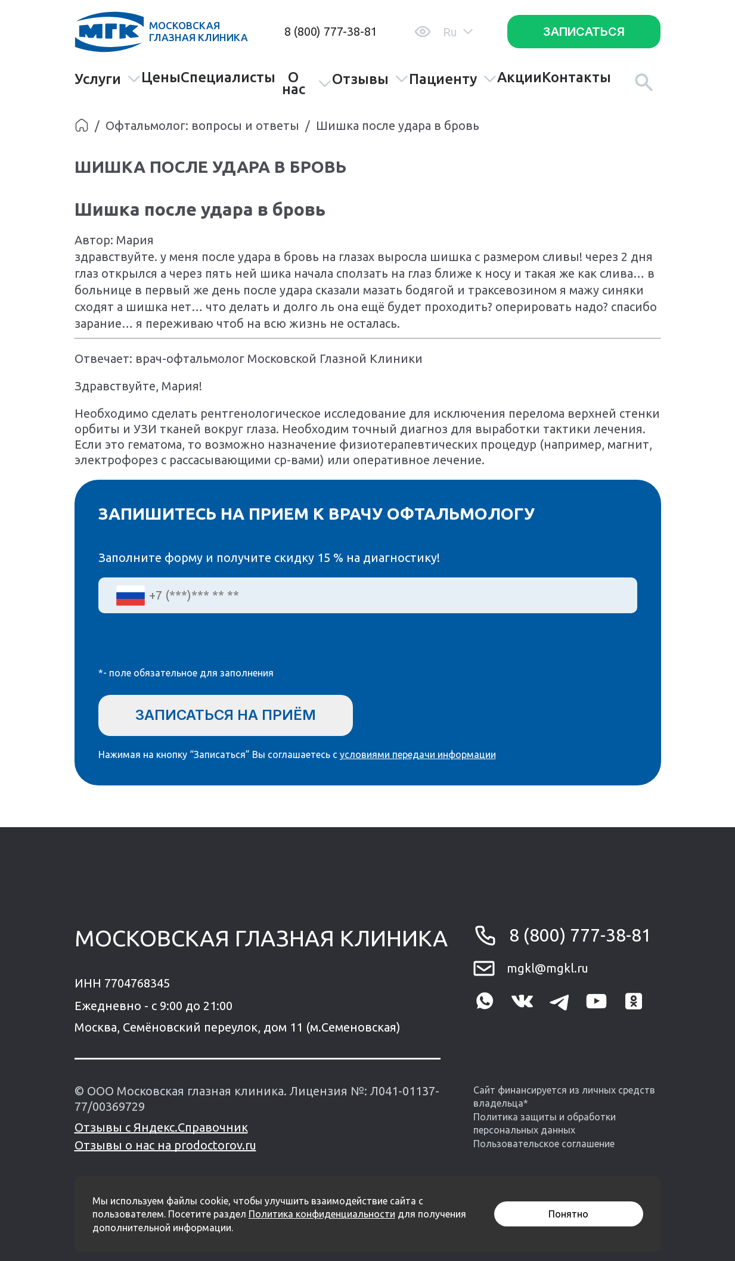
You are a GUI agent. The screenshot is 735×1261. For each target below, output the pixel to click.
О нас (307, 83)
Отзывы (370, 79)
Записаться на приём (225, 714)
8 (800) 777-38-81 (330, 31)
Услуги (108, 79)
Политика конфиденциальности (322, 1214)
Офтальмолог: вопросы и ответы (202, 125)
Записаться (584, 31)
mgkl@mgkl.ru (547, 968)
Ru (458, 32)
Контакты (576, 77)
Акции (519, 77)
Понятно (568, 1214)
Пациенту (453, 79)
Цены (161, 77)
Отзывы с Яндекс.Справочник (161, 1127)
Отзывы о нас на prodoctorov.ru (165, 1145)
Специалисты (228, 77)
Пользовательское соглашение (544, 1143)
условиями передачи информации (418, 754)
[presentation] (189, 648)
